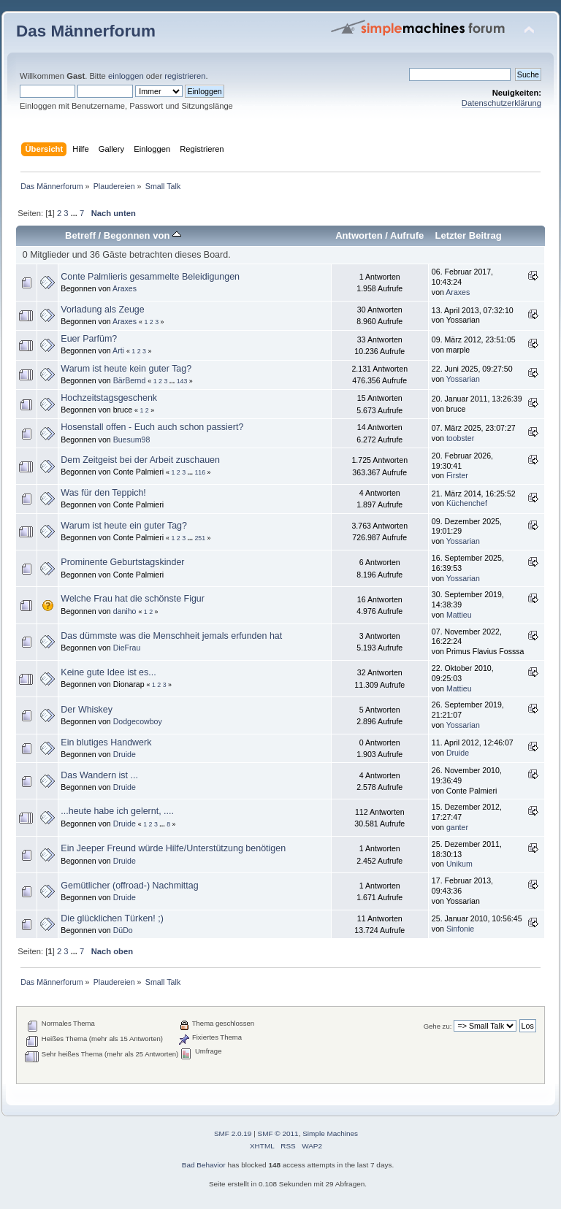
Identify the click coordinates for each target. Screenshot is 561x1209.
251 (199, 538)
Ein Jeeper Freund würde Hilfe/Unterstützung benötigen (173, 848)
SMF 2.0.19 (233, 1133)
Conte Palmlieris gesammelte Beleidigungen (150, 277)
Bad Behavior (204, 1165)
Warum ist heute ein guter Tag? (124, 526)
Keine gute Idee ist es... (108, 672)
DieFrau (127, 647)
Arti (118, 350)
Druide (124, 754)
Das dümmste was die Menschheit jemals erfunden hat (171, 636)
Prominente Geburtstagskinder (122, 562)
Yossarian (463, 379)
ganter (457, 827)
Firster (457, 475)
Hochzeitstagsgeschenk (109, 398)
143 (182, 381)
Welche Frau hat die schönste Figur (133, 599)
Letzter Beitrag (468, 235)
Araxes (124, 288)
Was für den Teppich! (103, 493)
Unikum (459, 863)
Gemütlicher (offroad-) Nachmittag (129, 885)
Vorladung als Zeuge (102, 309)
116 (199, 472)
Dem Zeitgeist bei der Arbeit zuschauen (140, 460)
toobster (460, 438)
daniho (125, 611)
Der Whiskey (86, 710)
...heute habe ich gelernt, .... (117, 811)
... (75, 213)
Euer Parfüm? (89, 339)
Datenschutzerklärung (501, 103)
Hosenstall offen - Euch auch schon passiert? (152, 427)
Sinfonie (460, 928)
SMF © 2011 (278, 1133)
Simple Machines (330, 1133)
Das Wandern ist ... (99, 775)
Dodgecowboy (137, 721)
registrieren (184, 76)
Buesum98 (131, 439)
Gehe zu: (438, 1026)
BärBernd (129, 380)
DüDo (123, 930)
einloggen (126, 76)
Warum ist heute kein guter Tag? (126, 369)
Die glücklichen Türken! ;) (112, 918)
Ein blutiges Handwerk (106, 742)
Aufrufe (407, 235)
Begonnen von (142, 235)
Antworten (358, 235)
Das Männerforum (86, 31)
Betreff (80, 235)
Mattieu (459, 614)
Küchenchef (466, 503)
